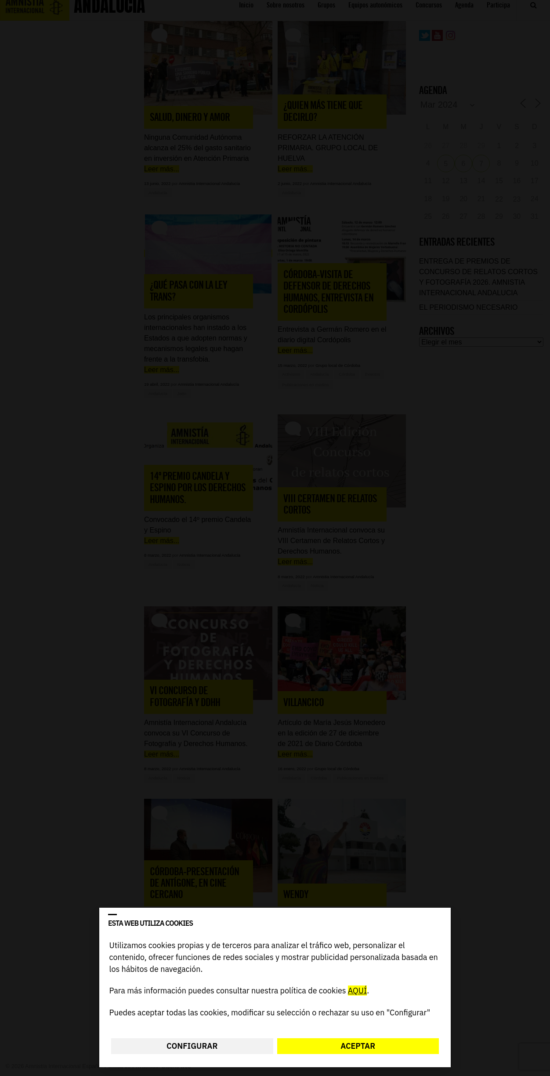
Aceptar (357, 1046)
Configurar (191, 1046)
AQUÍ (357, 991)
